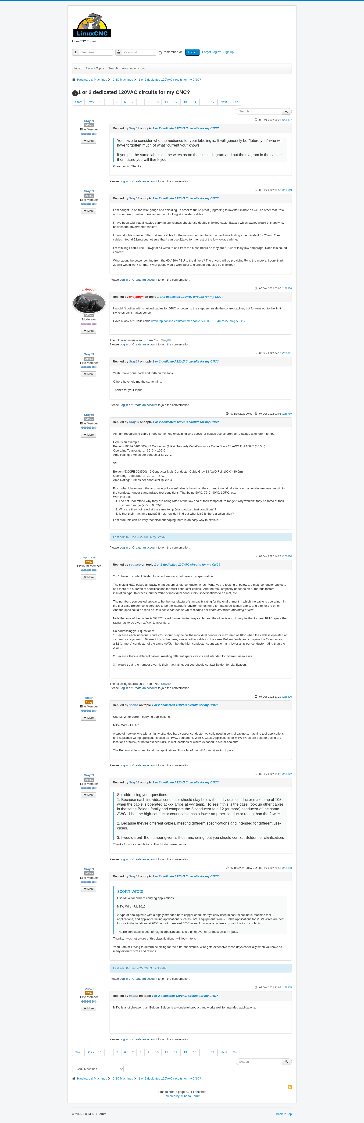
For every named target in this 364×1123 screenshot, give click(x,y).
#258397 (287, 119)
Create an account (144, 181)
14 (194, 102)
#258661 (287, 353)
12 (175, 102)
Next (224, 102)
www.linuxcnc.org (133, 68)
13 (185, 102)
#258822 (287, 774)
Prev (91, 102)
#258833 (287, 868)
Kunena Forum (190, 1096)
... (109, 102)
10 (156, 102)
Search (113, 68)
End (235, 102)
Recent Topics (95, 68)
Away (89, 561)
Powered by (172, 1096)
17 (212, 102)
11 (166, 102)
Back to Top (284, 1114)
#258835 (287, 987)
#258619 (287, 190)
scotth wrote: (131, 891)
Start (78, 102)
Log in (192, 52)
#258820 (287, 696)
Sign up (229, 52)
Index (78, 68)
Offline (89, 125)
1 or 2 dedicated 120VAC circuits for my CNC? (186, 128)
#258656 (287, 288)
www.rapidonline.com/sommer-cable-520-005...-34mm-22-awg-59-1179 (199, 321)
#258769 (287, 413)
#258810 (287, 556)
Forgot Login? (212, 52)
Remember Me (173, 52)
